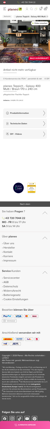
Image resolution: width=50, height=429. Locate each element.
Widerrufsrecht (12, 290)
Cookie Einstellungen (15, 299)
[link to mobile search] (31, 9)
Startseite (7, 16)
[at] (4, 2)
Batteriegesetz (11, 295)
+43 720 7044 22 (28, 2)
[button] (4, 2)
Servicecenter (11, 278)
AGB (6, 282)
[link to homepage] (15, 9)
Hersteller (9, 247)
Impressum (9, 260)
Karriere (8, 256)
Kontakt (7, 252)
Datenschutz (10, 286)
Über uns (8, 243)
